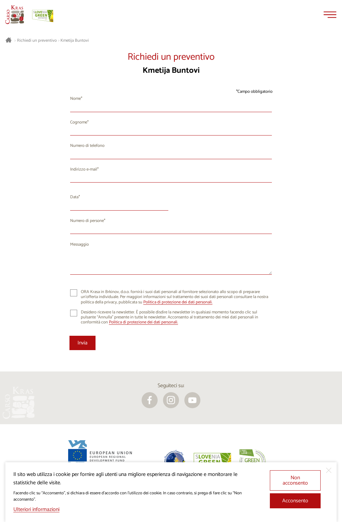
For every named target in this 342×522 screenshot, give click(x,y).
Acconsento (295, 500)
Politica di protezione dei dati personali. (177, 302)
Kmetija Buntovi (74, 40)
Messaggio (79, 244)
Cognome (78, 122)
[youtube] (192, 400)
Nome (75, 98)
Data (74, 197)
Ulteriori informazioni (36, 509)
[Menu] (330, 14)
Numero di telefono (87, 145)
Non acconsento (295, 480)
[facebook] (150, 400)
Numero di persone (87, 220)
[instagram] (171, 400)
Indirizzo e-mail (83, 169)
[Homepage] (14, 14)
